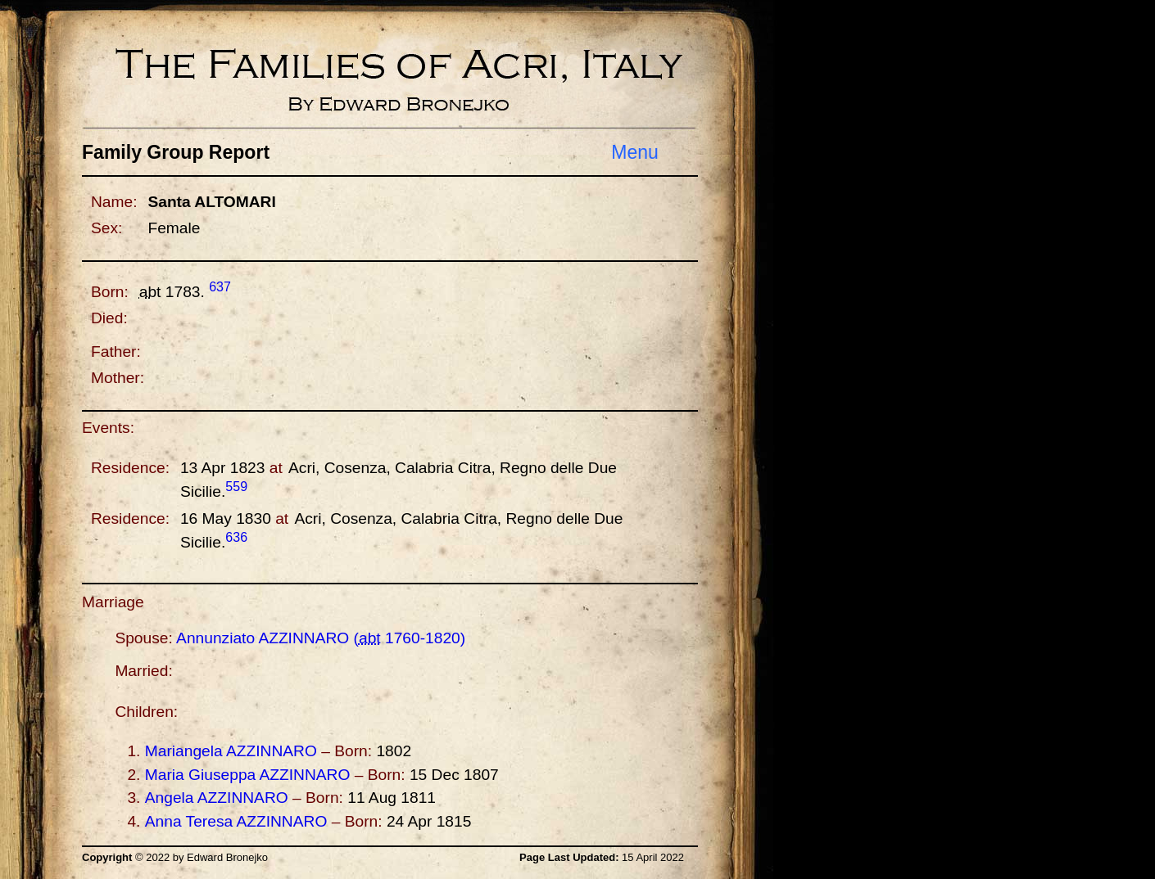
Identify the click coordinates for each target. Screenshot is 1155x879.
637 (220, 287)
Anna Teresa (236, 821)
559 (236, 487)
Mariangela (231, 751)
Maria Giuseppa (248, 774)
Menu (635, 152)
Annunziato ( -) (320, 638)
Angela (216, 797)
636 (236, 537)
